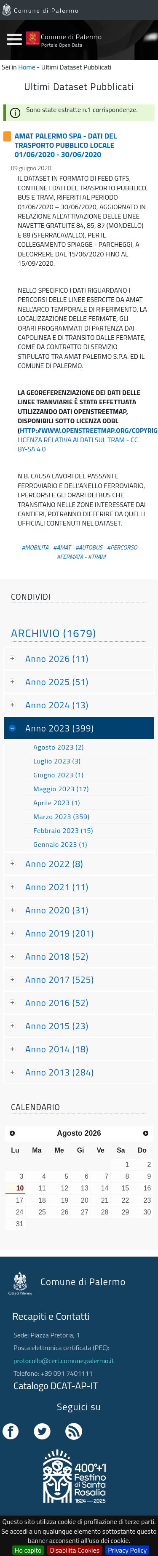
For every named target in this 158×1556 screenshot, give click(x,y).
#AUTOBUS (88, 547)
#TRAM (97, 556)
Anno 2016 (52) (56, 1002)
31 (20, 1224)
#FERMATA (69, 556)
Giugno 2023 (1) (58, 775)
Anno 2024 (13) (56, 705)
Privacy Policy (127, 1550)
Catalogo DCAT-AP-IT (55, 1386)
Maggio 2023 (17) (61, 789)
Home (26, 67)
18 (42, 1200)
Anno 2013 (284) (59, 1072)
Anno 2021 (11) (56, 887)
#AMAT (61, 547)
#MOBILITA (34, 547)
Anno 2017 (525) (59, 979)
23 (147, 1200)
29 (125, 1212)
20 (84, 1200)
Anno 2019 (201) (59, 933)
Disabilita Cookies (74, 1550)
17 (20, 1200)
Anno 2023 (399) (59, 728)
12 (65, 1188)
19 (65, 1200)
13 (84, 1188)
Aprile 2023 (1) (56, 803)
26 (65, 1212)
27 (84, 1212)
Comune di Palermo (46, 10)
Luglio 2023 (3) (56, 761)
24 (20, 1212)
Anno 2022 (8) (54, 863)
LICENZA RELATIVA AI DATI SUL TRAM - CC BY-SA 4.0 (78, 444)
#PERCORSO (122, 547)
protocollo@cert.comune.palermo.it (63, 1361)
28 (105, 1212)
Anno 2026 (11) (56, 658)
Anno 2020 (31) (56, 910)
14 (105, 1188)
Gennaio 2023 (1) (60, 844)
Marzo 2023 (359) (61, 816)
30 (147, 1212)
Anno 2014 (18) (56, 1049)
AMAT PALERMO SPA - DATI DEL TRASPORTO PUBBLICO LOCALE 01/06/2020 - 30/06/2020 (66, 145)
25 (42, 1212)
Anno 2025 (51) (56, 682)
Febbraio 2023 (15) (63, 830)
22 (125, 1200)
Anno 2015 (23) (56, 1026)
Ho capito (28, 1550)
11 (42, 1188)
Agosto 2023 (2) (58, 747)
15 (125, 1188)
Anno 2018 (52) (56, 956)
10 (20, 1188)
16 (147, 1188)
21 (105, 1200)
